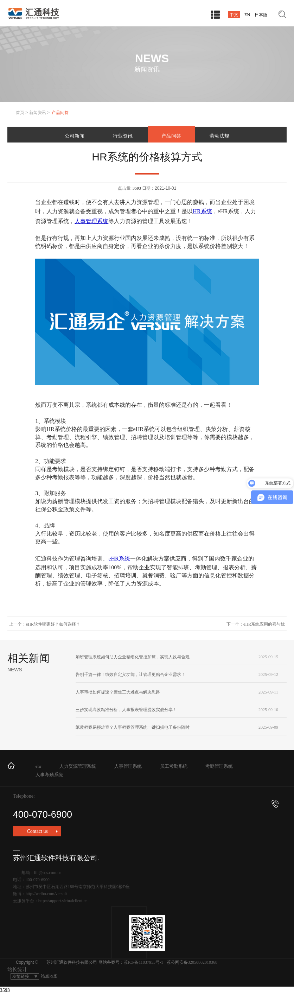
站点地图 (49, 976)
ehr (38, 766)
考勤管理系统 (219, 766)
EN (247, 14)
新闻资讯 (37, 112)
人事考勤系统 (49, 774)
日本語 (261, 14)
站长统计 (17, 969)
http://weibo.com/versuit (46, 893)
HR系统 (202, 211)
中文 (234, 14)
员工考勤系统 (173, 766)
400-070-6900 (146, 810)
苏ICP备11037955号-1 (143, 962)
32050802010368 (202, 962)
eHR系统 (119, 559)
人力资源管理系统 (77, 766)
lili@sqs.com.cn (48, 872)
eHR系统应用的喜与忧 (264, 624)
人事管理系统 (91, 221)
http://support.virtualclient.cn (63, 900)
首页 (20, 112)
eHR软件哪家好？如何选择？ (53, 624)
